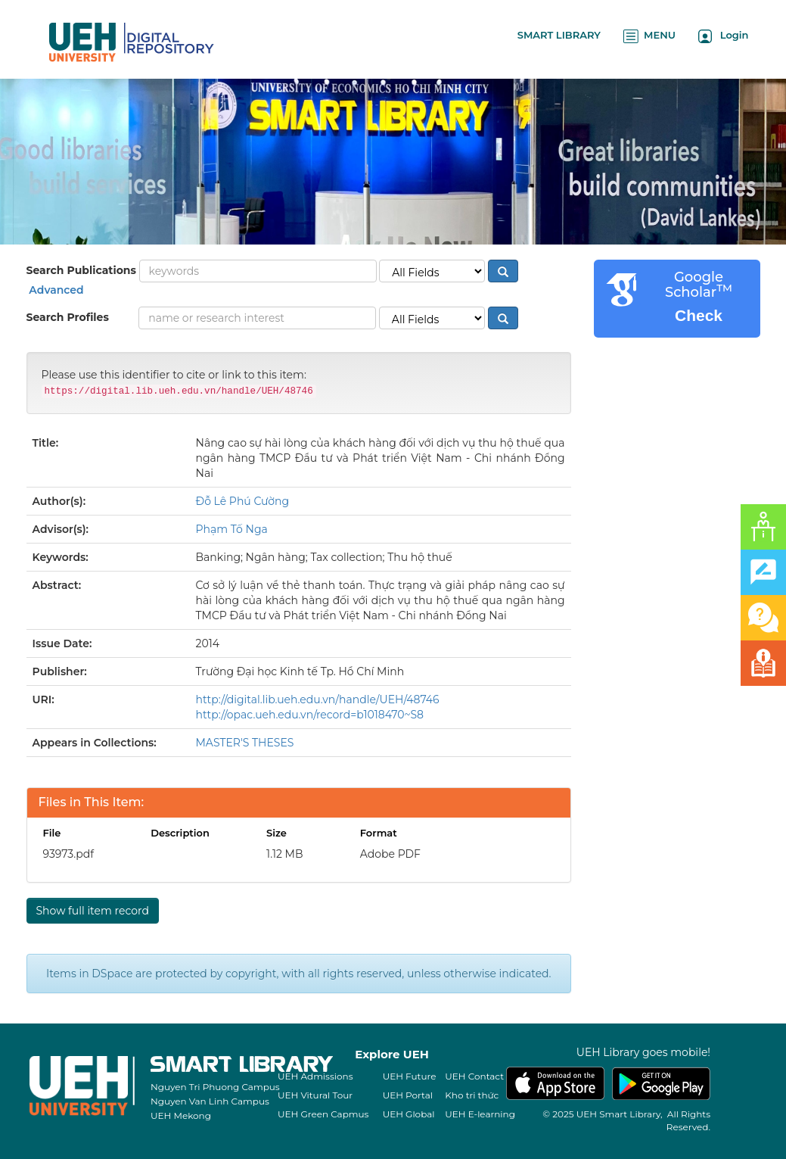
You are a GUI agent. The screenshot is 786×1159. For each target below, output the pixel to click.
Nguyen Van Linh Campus (210, 1101)
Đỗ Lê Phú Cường (243, 501)
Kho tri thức (472, 1095)
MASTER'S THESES (245, 742)
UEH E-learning (480, 1114)
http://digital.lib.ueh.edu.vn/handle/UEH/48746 (318, 699)
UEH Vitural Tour (315, 1095)
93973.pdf (68, 854)
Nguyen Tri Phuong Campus (215, 1086)
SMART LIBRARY (559, 35)
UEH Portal (408, 1095)
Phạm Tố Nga (232, 529)
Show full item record (92, 911)
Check (698, 315)
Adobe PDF (390, 854)
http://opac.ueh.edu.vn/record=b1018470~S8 (310, 714)
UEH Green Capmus (323, 1114)
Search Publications (81, 270)
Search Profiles (67, 317)
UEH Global (409, 1114)
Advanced (55, 290)
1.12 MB (284, 854)
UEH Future (409, 1076)
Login (723, 36)
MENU (649, 36)
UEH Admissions (315, 1076)
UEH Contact (474, 1076)
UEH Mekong (181, 1115)
